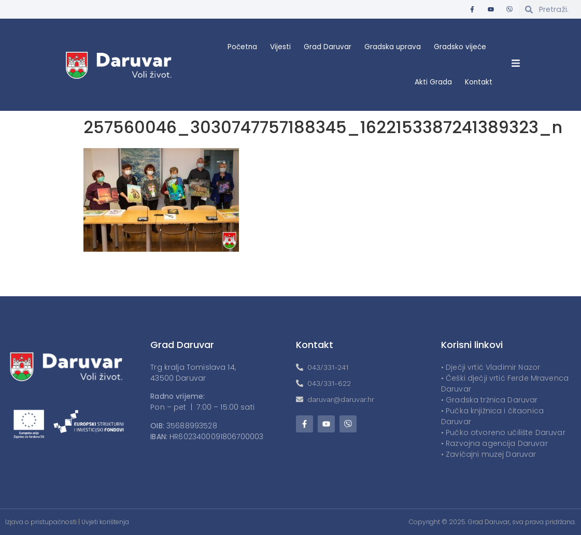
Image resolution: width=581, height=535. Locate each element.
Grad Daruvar (327, 47)
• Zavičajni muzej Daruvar (488, 454)
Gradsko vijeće (460, 47)
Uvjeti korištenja (105, 521)
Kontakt (478, 82)
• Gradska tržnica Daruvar (489, 400)
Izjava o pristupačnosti (41, 521)
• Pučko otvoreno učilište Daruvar (503, 432)
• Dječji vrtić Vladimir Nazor (490, 367)
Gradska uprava (392, 47)
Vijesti (280, 47)
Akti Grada (433, 82)
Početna (242, 47)
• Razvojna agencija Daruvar (494, 443)
